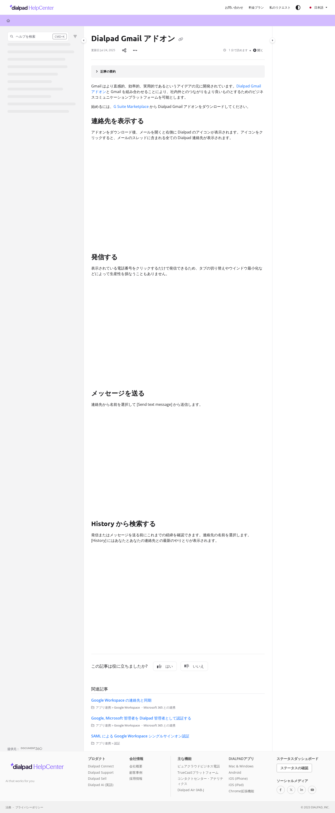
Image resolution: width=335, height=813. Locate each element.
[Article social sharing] (124, 50)
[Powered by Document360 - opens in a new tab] (24, 748)
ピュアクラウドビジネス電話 (199, 766)
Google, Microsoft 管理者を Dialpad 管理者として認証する (141, 718)
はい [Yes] (165, 666)
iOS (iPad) (236, 785)
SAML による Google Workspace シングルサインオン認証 (140, 736)
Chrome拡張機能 (241, 791)
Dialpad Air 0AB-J (191, 790)
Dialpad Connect (101, 766)
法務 (8, 807)
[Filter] (75, 36)
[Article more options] (135, 50)
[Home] (8, 20)
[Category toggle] (84, 40)
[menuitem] (234, 7)
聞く (258, 50)
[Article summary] (178, 71)
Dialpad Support (101, 772)
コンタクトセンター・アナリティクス (200, 781)
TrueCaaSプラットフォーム (198, 772)
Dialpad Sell (97, 778)
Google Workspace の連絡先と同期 (121, 700)
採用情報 (135, 778)
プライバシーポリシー (29, 807)
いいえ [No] (194, 666)
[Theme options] (298, 7)
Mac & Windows (241, 766)
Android (235, 772)
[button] (30, 7)
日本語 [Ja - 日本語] (315, 7)
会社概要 (135, 766)
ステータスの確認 (294, 768)
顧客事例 (135, 772)
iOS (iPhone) (238, 778)
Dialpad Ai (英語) (100, 785)
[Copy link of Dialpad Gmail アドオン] (180, 39)
